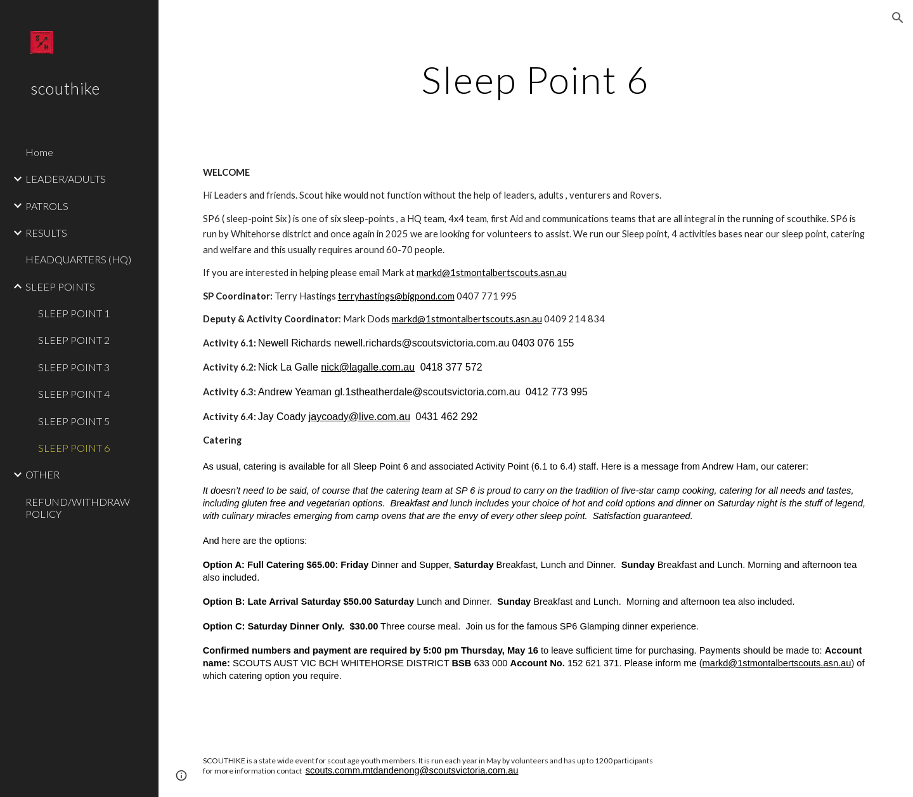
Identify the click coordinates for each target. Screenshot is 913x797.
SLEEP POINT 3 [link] (74, 367)
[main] (535, 79)
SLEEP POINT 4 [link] (74, 394)
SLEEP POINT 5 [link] (74, 421)
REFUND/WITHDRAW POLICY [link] (77, 508)
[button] (898, 18)
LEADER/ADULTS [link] (65, 179)
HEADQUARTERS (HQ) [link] (78, 259)
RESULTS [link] (46, 233)
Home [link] (39, 152)
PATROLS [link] (46, 206)
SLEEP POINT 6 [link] (74, 448)
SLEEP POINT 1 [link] (74, 313)
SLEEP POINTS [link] (60, 286)
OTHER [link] (42, 474)
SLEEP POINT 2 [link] (74, 340)
